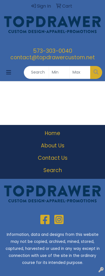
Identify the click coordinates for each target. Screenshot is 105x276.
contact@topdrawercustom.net (52, 57)
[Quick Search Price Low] (59, 72)
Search (52, 170)
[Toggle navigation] (9, 72)
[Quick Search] (36, 72)
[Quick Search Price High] (79, 72)
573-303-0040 (52, 51)
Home (52, 133)
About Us (52, 145)
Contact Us (52, 158)
